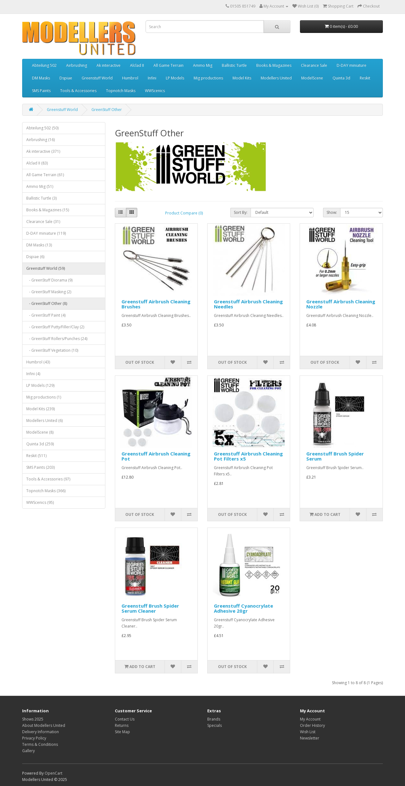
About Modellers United (43, 725)
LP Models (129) (40, 385)
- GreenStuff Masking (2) (48, 291)
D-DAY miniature (351, 65)
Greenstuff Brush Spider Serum (335, 456)
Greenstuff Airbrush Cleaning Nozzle (340, 304)
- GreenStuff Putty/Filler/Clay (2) (55, 327)
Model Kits (242, 78)
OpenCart (53, 773)
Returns (121, 725)
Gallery (28, 750)
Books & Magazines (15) (47, 210)
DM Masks (41, 78)
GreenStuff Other (106, 109)
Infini (152, 78)
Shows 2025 (32, 719)
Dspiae (65, 78)
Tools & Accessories (78, 90)
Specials (214, 725)
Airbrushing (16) (40, 139)
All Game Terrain (168, 65)
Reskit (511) (36, 455)
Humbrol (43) (38, 362)
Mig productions (208, 78)
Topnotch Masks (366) (45, 490)
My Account (310, 719)
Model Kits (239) (40, 409)
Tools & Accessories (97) (48, 479)
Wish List (307, 731)
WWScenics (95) (40, 502)
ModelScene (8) (39, 432)
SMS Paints (41, 90)
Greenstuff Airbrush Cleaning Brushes (156, 304)
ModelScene (312, 78)
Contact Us (124, 719)
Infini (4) (33, 373)
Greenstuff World (97, 78)
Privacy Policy (34, 738)
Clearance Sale (314, 65)
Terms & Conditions (40, 744)
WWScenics (155, 90)
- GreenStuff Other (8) (46, 303)
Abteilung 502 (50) (42, 128)
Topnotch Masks (120, 90)
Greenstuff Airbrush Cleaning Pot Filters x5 (248, 456)
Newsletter (309, 738)
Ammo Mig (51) (39, 186)
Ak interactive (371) (43, 151)
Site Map (122, 731)
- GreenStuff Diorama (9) (49, 280)
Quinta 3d (341, 78)
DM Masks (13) (39, 245)
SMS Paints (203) (40, 467)
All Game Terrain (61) (45, 174)
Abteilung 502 (44, 65)
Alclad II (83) (37, 163)
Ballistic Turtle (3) (41, 198)
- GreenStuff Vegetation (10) (52, 350)
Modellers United (276, 78)
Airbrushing (76, 65)
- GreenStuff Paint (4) (45, 315)
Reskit (365, 78)
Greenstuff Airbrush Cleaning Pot (156, 456)
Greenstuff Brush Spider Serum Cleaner (150, 608)
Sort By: (240, 212)
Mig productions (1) (43, 397)
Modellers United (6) (44, 420)
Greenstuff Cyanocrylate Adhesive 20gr (243, 608)
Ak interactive (109, 65)
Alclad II (137, 65)
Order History (312, 725)
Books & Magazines (273, 65)
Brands (213, 719)
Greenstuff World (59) (45, 268)
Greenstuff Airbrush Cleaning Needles (248, 304)
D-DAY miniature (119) (46, 233)
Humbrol (130, 78)
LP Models (175, 78)
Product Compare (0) (184, 213)
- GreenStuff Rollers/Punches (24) (56, 338)
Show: (332, 212)
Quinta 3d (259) (40, 444)
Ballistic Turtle (234, 65)
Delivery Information (40, 731)
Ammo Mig (202, 65)
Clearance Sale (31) (43, 221)
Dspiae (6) (35, 256)
